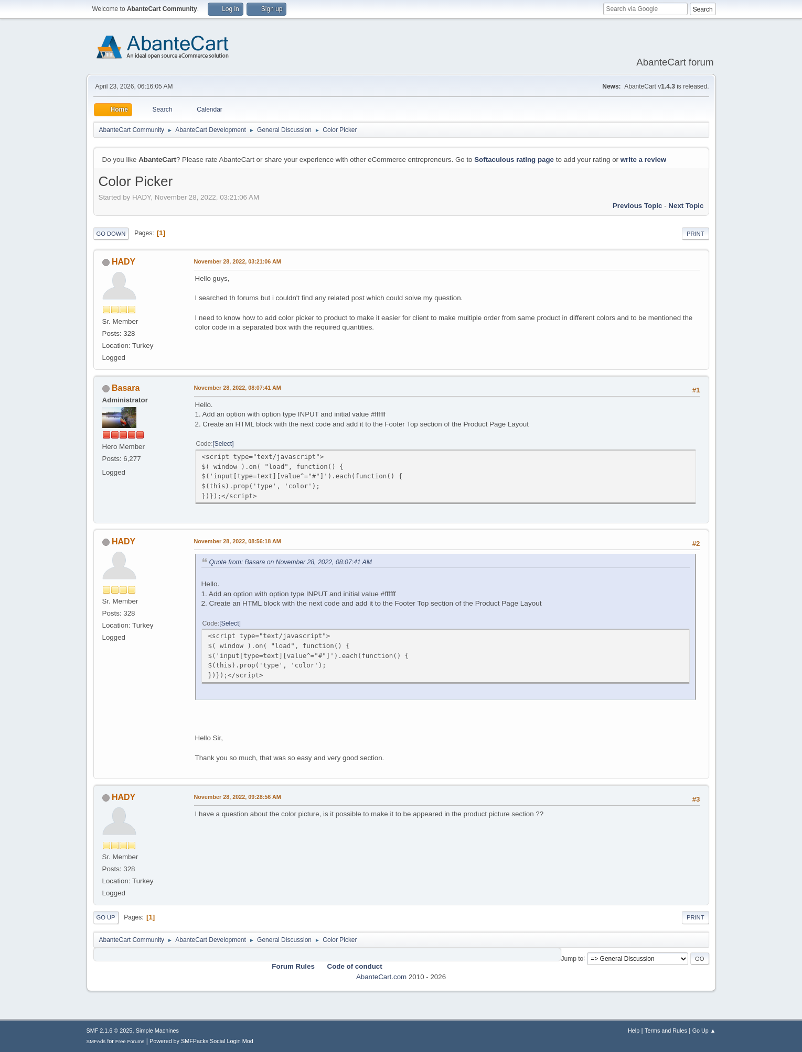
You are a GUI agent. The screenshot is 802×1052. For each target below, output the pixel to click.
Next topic (685, 206)
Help (633, 1030)
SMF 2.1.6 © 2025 (110, 1030)
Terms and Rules (666, 1030)
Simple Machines (157, 1030)
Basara (126, 387)
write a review (643, 159)
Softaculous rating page (514, 159)
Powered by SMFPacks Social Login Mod (201, 1041)
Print (695, 234)
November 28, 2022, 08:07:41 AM (237, 388)
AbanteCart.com (381, 977)
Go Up (106, 917)
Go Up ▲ (704, 1030)
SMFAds (96, 1041)
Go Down (111, 234)
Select (223, 443)
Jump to (572, 958)
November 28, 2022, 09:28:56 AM (237, 797)
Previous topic (637, 206)
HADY (123, 261)
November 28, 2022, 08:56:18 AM (237, 541)
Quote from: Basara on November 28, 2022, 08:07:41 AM (290, 562)
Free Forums (130, 1041)
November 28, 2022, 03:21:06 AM (237, 261)
